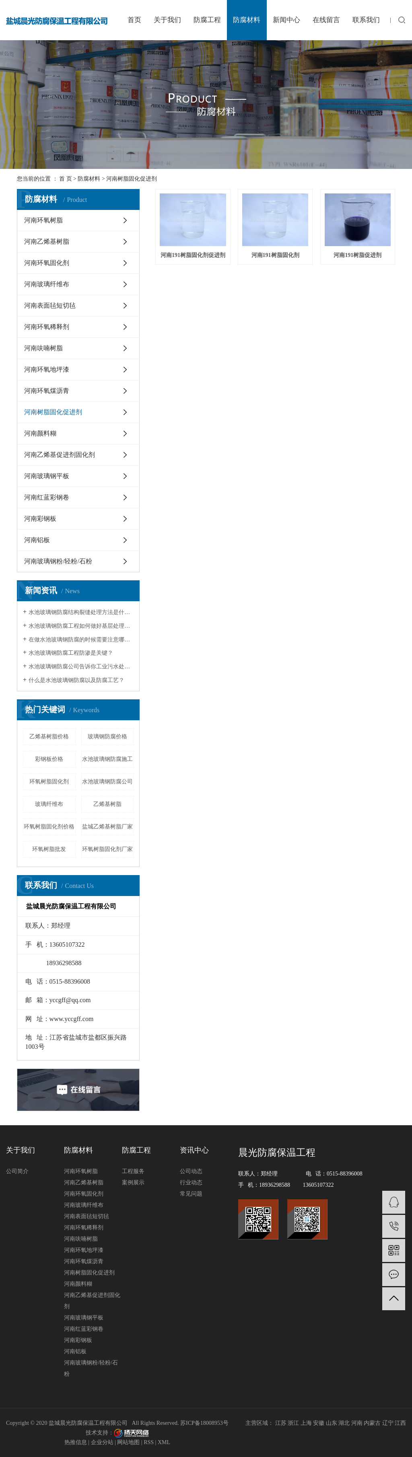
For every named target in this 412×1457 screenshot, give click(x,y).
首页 (134, 20)
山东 (331, 1423)
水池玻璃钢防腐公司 (107, 782)
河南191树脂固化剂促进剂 (193, 255)
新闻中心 (286, 20)
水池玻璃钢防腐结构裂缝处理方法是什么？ (81, 612)
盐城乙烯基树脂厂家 (107, 827)
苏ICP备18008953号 (204, 1423)
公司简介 (17, 1171)
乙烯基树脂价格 (49, 737)
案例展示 (133, 1183)
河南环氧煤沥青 (46, 390)
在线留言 (326, 20)
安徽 (318, 1423)
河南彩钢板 (40, 518)
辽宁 (387, 1423)
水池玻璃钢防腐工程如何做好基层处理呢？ (81, 626)
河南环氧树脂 (43, 220)
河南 (357, 1423)
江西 (400, 1423)
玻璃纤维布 (49, 804)
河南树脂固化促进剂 (131, 179)
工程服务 (133, 1171)
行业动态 (191, 1183)
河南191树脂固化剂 (275, 255)
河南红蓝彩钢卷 (46, 497)
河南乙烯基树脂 (46, 241)
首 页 (65, 179)
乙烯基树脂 (107, 804)
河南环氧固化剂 (46, 262)
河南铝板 (37, 539)
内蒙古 (372, 1423)
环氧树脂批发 (49, 849)
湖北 (344, 1423)
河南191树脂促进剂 (357, 255)
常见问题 (191, 1194)
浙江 (293, 1423)
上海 (306, 1423)
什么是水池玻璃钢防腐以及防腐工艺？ (76, 680)
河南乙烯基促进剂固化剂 (59, 454)
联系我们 (366, 20)
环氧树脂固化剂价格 (49, 827)
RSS (149, 1442)
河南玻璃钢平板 (46, 476)
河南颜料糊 (40, 433)
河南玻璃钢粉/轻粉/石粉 (58, 561)
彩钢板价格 (49, 759)
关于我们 (167, 20)
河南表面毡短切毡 (50, 305)
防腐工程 (207, 20)
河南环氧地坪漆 (46, 369)
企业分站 (102, 1442)
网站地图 (128, 1442)
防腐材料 (246, 20)
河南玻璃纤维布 (46, 284)
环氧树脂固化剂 (49, 782)
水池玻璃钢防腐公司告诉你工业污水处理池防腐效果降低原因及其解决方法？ (81, 667)
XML (164, 1442)
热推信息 (75, 1442)
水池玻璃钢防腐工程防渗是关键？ (71, 653)
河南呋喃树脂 (43, 348)
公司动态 (191, 1171)
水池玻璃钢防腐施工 (107, 759)
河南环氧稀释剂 (46, 326)
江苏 (280, 1423)
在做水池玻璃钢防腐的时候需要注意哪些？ (81, 640)
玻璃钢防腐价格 (107, 737)
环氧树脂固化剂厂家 (107, 849)
